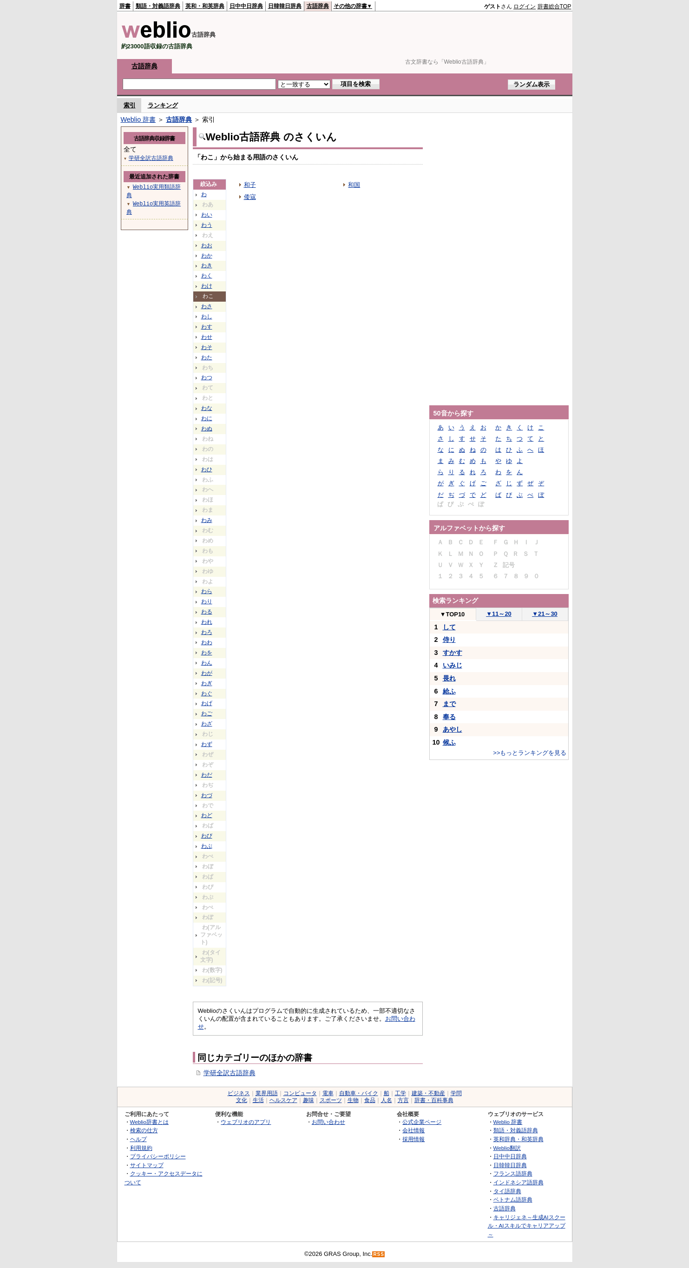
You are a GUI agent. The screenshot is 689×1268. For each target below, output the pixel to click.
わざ (206, 723)
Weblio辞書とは (149, 1122)
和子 (250, 184)
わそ (206, 347)
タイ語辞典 (507, 1191)
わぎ (206, 683)
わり (206, 601)
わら (206, 591)
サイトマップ (147, 1165)
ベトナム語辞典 (512, 1199)
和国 (354, 184)
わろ (206, 632)
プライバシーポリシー (158, 1156)
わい (206, 214)
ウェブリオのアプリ (246, 1122)
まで (449, 703)
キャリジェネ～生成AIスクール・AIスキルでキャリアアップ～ (526, 1225)
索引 (130, 105)
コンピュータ (300, 1093)
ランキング (163, 105)
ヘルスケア (283, 1100)
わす (206, 327)
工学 (400, 1093)
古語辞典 (318, 6)
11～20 (499, 613)
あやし (452, 729)
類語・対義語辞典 (158, 6)
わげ (206, 703)
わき (206, 265)
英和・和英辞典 (204, 6)
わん (206, 663)
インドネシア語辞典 (518, 1182)
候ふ (449, 742)
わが (206, 673)
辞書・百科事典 (433, 1100)
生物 (353, 1100)
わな (206, 408)
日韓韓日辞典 (285, 6)
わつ (206, 377)
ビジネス (239, 1093)
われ (206, 622)
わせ (206, 337)
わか (206, 255)
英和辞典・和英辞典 (518, 1139)
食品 (369, 1100)
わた (206, 357)
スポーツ (331, 1100)
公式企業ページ (421, 1122)
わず (206, 744)
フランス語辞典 (512, 1173)
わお (206, 245)
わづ (206, 795)
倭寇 (250, 196)
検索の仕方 (144, 1130)
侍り (449, 639)
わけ (206, 286)
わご (206, 713)
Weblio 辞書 (138, 119)
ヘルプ (138, 1139)
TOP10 (452, 614)
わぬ (206, 428)
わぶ (206, 846)
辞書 (125, 6)
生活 (258, 1100)
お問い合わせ (328, 1122)
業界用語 (267, 1093)
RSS (378, 1254)
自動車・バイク (358, 1093)
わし (206, 316)
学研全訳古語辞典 (229, 1072)
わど (206, 815)
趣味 (308, 1100)
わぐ (206, 693)
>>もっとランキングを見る (529, 752)
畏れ (449, 678)
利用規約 (141, 1148)
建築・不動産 (428, 1093)
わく (206, 275)
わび (206, 835)
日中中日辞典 (246, 6)
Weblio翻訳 (507, 1148)
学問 (456, 1093)
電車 (328, 1093)
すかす (452, 652)
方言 (403, 1100)
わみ (206, 520)
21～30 (545, 613)
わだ (206, 775)
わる (206, 611)
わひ (206, 469)
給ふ (449, 691)
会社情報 (413, 1130)
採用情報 (413, 1139)
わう (206, 225)
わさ (206, 306)
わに (206, 418)
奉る (449, 716)
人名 (386, 1100)
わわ (206, 642)
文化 (241, 1100)
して (449, 627)
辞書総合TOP (554, 6)
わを (206, 652)
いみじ (452, 665)
